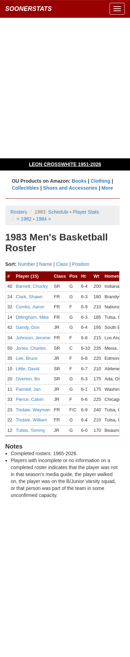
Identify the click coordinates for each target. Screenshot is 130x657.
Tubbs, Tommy (30, 430)
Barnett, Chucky (32, 286)
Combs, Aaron (30, 306)
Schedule (58, 212)
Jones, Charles (31, 348)
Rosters (18, 212)
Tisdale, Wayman (33, 409)
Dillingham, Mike (32, 317)
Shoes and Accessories (70, 188)
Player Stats (86, 212)
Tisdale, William (31, 419)
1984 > (43, 219)
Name (45, 264)
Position (80, 264)
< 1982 (24, 219)
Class (62, 264)
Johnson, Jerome (33, 337)
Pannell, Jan (28, 389)
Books (79, 181)
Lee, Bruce (26, 358)
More (107, 188)
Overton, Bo (28, 378)
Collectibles (25, 188)
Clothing (100, 181)
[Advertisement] (65, 88)
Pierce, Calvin (29, 399)
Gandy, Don (27, 327)
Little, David (27, 368)
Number (26, 264)
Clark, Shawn (29, 296)
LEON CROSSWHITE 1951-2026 (65, 164)
